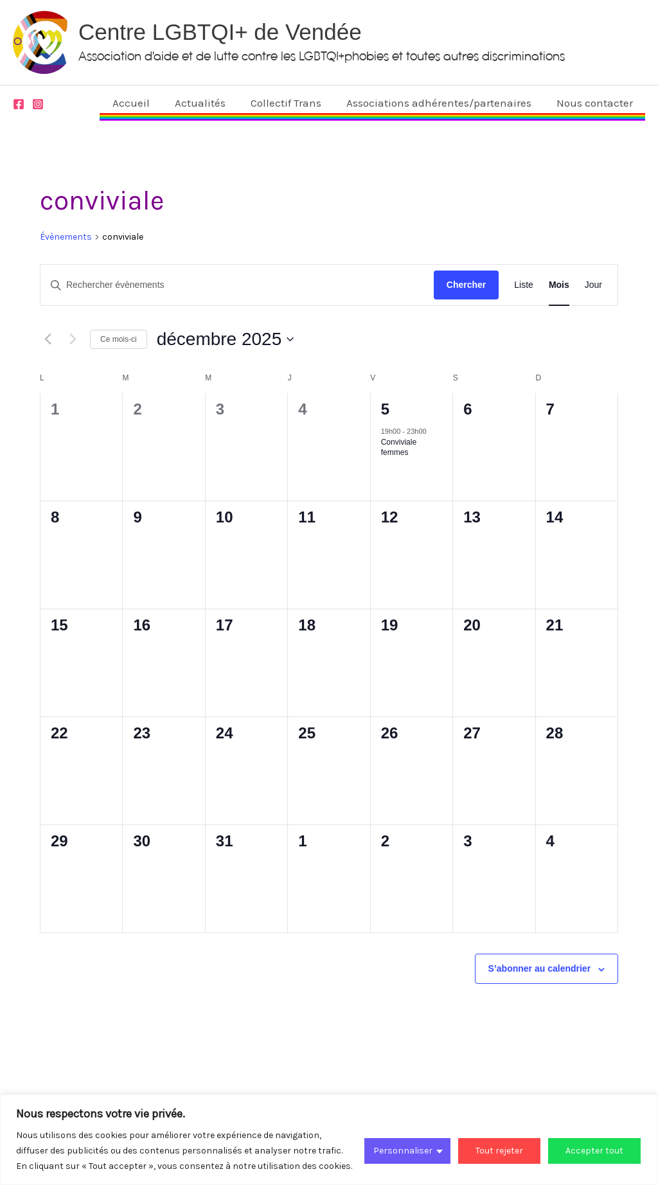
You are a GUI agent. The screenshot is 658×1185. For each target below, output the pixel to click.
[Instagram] (38, 104)
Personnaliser (402, 1150)
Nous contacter (596, 102)
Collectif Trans (293, 102)
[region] (329, 1139)
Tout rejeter (499, 1150)
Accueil (145, 102)
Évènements (66, 236)
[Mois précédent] (47, 339)
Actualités (211, 102)
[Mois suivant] (72, 339)
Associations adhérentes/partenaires (443, 102)
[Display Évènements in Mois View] (559, 285)
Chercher (466, 285)
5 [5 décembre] (385, 409)
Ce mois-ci (118, 339)
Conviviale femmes (398, 448)
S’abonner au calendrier (539, 968)
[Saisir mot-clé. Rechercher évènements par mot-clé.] (237, 285)
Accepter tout (594, 1150)
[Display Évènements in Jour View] (593, 285)
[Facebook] (18, 104)
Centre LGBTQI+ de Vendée (220, 31)
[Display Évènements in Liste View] (523, 285)
